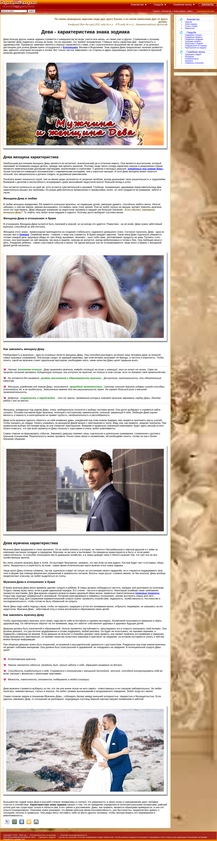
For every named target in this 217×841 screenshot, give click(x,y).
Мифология (190, 28)
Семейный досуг (192, 59)
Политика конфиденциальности (73, 835)
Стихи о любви (191, 26)
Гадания (188, 22)
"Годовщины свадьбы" (47, 837)
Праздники (189, 57)
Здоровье (189, 61)
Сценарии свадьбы (193, 41)
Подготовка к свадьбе (194, 43)
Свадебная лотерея (193, 35)
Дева (190, 11)
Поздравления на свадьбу (196, 46)
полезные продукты (147, 593)
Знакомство (137, 4)
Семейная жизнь (182, 4)
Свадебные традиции (194, 39)
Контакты (208, 4)
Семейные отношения (194, 63)
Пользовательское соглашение (43, 835)
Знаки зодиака (180, 11)
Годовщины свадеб (193, 54)
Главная (156, 11)
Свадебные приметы (193, 37)
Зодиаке (24, 234)
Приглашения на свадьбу (195, 48)
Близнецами (70, 47)
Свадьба (158, 4)
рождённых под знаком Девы (145, 168)
